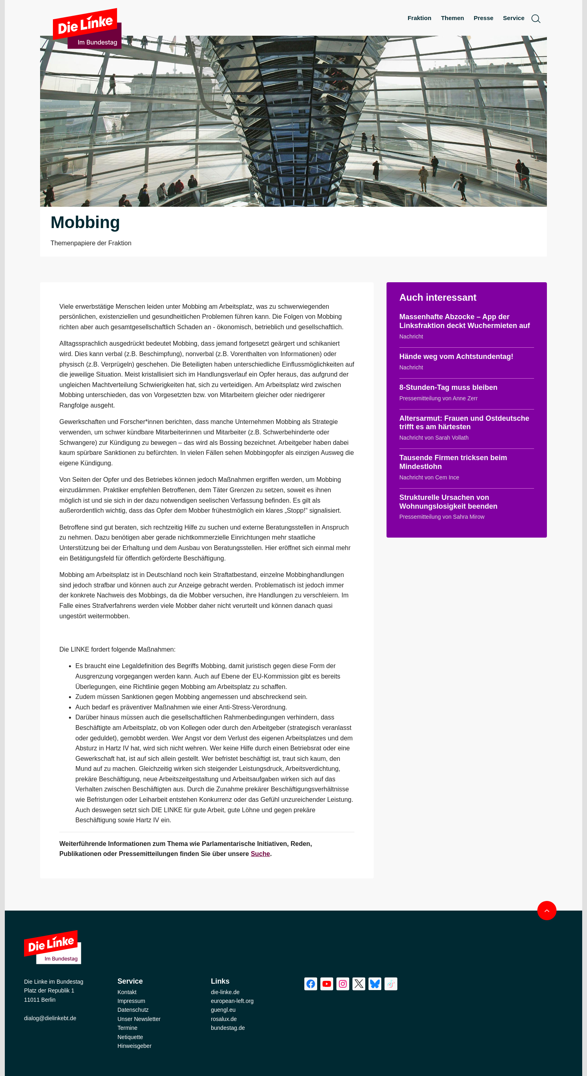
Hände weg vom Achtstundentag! (456, 357)
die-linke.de (225, 992)
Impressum (131, 1001)
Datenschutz (133, 1010)
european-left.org (232, 1001)
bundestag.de (228, 1028)
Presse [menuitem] (483, 17)
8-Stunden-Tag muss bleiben (448, 387)
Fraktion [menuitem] (419, 17)
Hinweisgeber (134, 1046)
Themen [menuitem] (452, 17)
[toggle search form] (535, 18)
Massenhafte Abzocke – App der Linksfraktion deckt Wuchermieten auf (464, 321)
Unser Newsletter (138, 1019)
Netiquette (130, 1037)
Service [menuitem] (513, 17)
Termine (127, 1028)
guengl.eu (223, 1010)
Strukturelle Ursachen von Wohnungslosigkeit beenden (448, 501)
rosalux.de (224, 1019)
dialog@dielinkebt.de (50, 1018)
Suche (260, 853)
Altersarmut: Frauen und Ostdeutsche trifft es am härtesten (464, 422)
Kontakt (126, 992)
